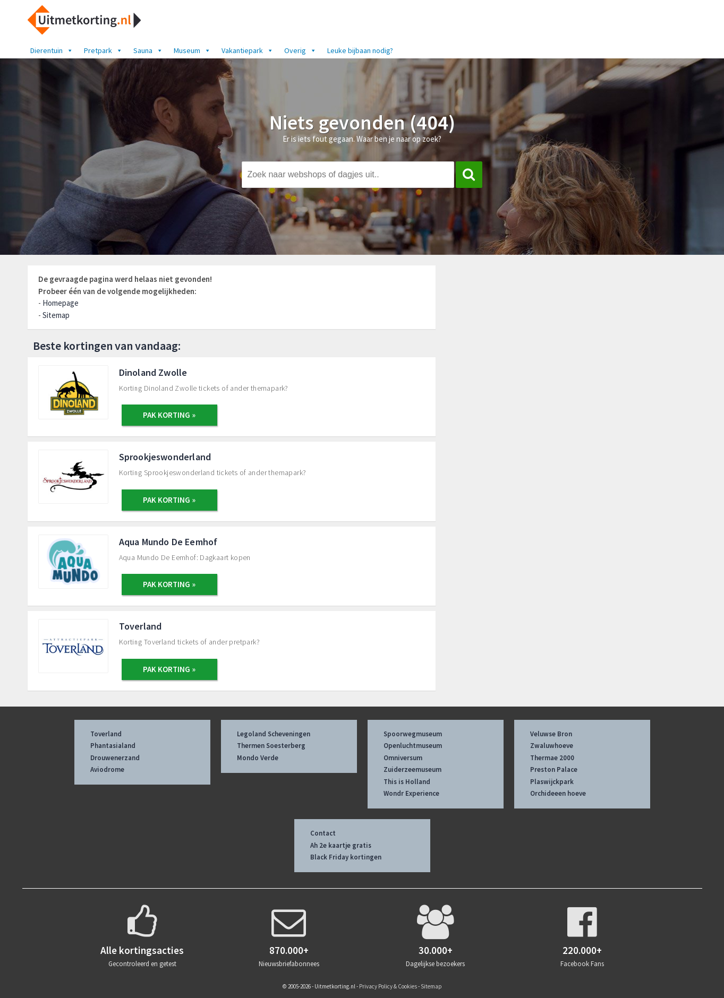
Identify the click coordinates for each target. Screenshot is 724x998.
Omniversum (403, 757)
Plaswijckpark (552, 781)
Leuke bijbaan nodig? (360, 50)
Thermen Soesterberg (271, 745)
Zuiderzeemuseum (412, 769)
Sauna (148, 50)
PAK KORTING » (169, 415)
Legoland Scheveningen (273, 733)
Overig (300, 50)
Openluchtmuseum (413, 745)
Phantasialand (112, 745)
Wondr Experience (411, 793)
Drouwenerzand (115, 757)
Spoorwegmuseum (413, 733)
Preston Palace (553, 769)
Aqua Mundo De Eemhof (168, 542)
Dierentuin (51, 50)
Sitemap (56, 315)
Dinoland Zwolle (153, 372)
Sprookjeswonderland (165, 457)
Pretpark (103, 50)
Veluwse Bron (551, 733)
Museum (192, 50)
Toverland (140, 626)
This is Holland (407, 781)
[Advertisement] (578, 343)
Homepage (60, 303)
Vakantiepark (248, 50)
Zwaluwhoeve (551, 745)
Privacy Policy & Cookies (388, 986)
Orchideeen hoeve (558, 793)
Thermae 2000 (552, 757)
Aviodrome (107, 769)
